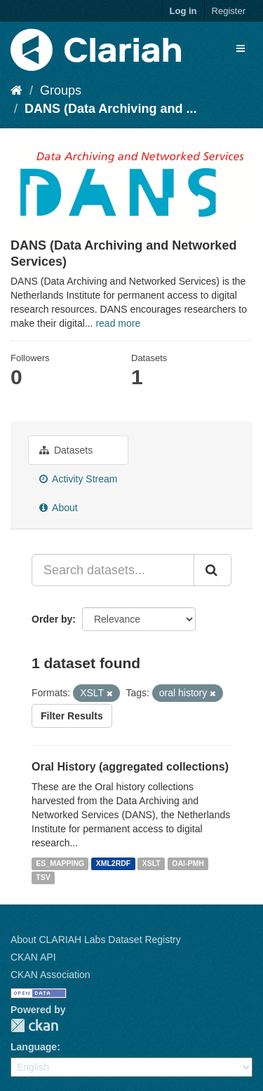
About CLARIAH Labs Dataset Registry (96, 939)
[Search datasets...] (113, 570)
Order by (52, 619)
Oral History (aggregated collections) (130, 767)
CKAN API (33, 957)
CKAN (34, 1025)
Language (34, 1046)
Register (228, 11)
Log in (183, 11)
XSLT (151, 863)
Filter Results (72, 715)
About (58, 507)
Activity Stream (78, 478)
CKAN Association (50, 974)
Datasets (66, 450)
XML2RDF (113, 863)
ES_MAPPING (60, 863)
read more (117, 323)
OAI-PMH (188, 863)
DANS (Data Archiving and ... (110, 109)
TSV (43, 877)
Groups (60, 90)
